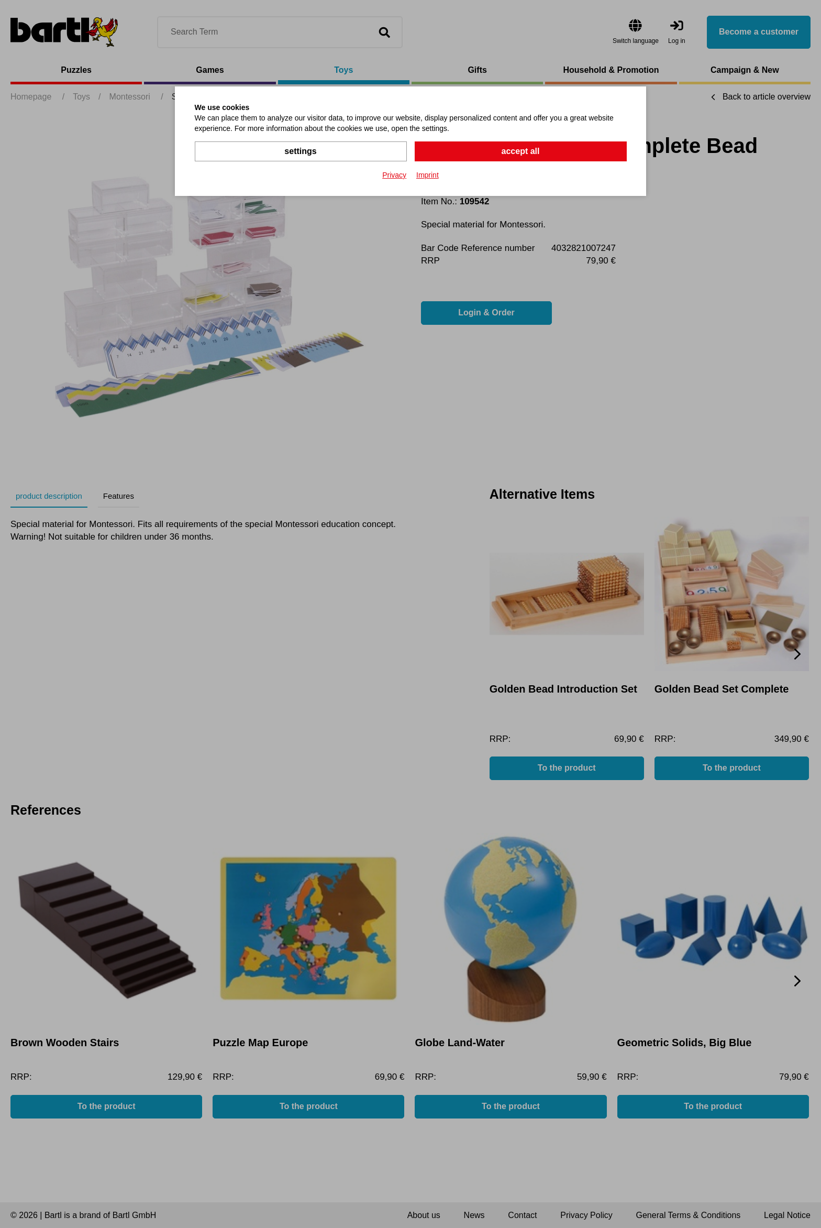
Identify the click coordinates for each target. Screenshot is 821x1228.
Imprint (427, 175)
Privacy (394, 175)
